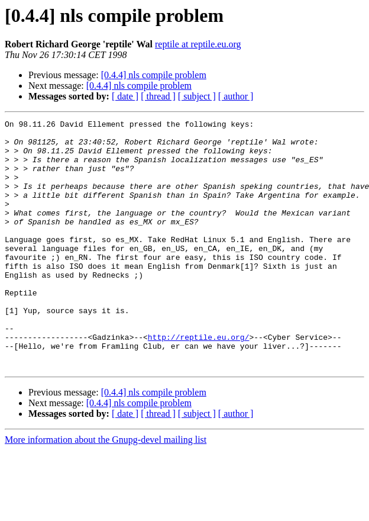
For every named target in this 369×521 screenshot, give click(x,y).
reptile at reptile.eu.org (198, 44)
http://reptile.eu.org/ (199, 381)
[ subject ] (197, 96)
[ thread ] (158, 96)
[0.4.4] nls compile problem (153, 75)
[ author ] (236, 96)
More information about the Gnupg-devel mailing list (105, 489)
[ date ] (125, 96)
